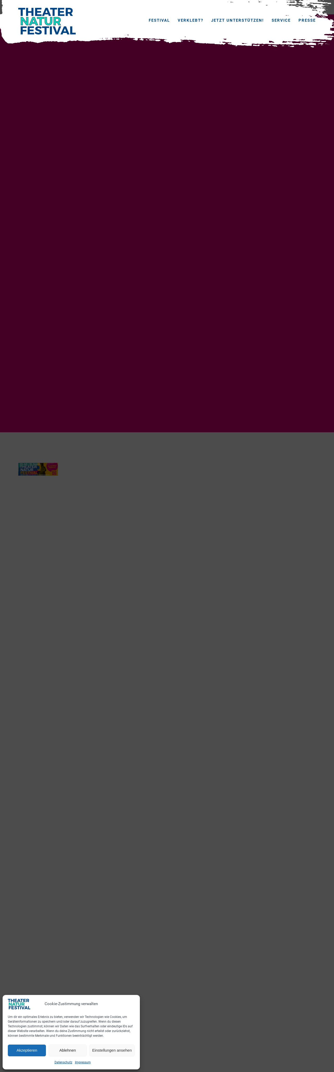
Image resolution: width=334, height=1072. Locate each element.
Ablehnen (67, 1050)
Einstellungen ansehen (112, 1050)
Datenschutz (63, 1062)
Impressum (83, 1062)
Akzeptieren (26, 1050)
